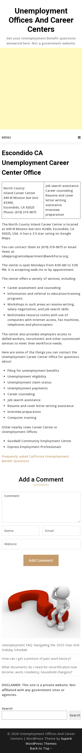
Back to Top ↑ (41, 748)
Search (7, 708)
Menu (6, 137)
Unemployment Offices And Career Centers (41, 20)
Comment (41, 507)
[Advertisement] (41, 88)
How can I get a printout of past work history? (36, 658)
